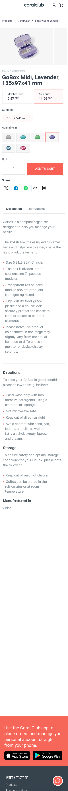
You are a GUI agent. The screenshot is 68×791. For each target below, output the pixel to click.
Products (11, 784)
